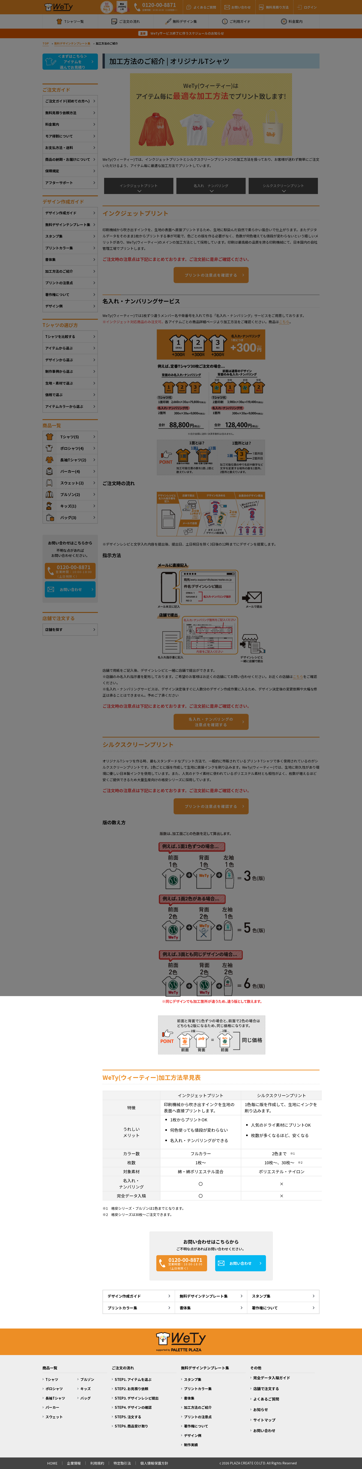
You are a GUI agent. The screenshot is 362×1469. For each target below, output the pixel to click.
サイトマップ (264, 1420)
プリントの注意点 (198, 1416)
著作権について (265, 1308)
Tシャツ (51, 1379)
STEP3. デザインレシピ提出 (137, 1398)
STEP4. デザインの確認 (133, 1407)
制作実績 (191, 1444)
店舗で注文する (266, 1388)
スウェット (54, 1416)
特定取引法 (122, 1463)
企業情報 (74, 1463)
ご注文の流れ (123, 1367)
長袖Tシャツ (55, 1398)
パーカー (52, 1407)
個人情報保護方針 (154, 1463)
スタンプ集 (261, 1296)
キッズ (85, 1388)
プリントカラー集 (122, 1308)
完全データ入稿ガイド (271, 1377)
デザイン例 (192, 1435)
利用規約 (97, 1463)
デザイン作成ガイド (124, 1296)
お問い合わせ (264, 1430)
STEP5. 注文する (128, 1416)
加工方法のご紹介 (198, 1407)
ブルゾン (87, 1379)
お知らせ (260, 1409)
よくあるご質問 (266, 1399)
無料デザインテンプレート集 (204, 1296)
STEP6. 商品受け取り (131, 1426)
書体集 (185, 1308)
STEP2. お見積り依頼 (131, 1388)
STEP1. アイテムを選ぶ (133, 1379)
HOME (52, 1463)
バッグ (85, 1398)
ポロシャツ (54, 1388)
